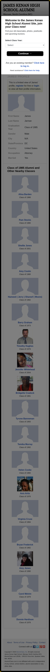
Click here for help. (32, 70)
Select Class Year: (13, 40)
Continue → (25, 53)
